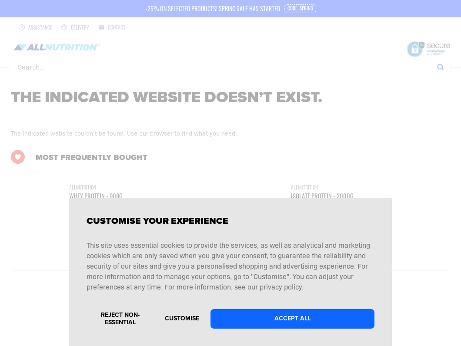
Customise (182, 318)
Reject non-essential (120, 318)
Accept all (292, 318)
